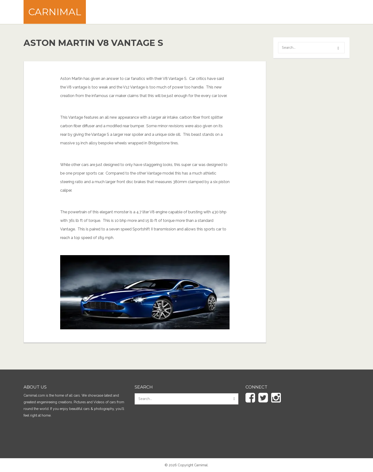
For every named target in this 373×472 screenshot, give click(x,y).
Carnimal (54, 12)
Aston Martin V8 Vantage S (93, 43)
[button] (339, 48)
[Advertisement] (262, 12)
